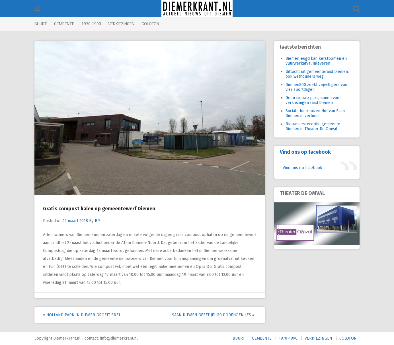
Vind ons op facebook (305, 152)
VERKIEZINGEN (121, 24)
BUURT (40, 24)
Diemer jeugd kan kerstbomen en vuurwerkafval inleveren (316, 61)
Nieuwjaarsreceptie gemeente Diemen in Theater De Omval (313, 126)
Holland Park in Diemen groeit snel (82, 315)
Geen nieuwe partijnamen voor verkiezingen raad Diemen (313, 100)
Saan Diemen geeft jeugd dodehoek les (213, 315)
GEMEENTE (64, 24)
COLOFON (150, 24)
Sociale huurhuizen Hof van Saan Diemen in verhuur (315, 113)
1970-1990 (91, 24)
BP (97, 220)
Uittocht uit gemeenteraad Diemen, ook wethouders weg (317, 74)
